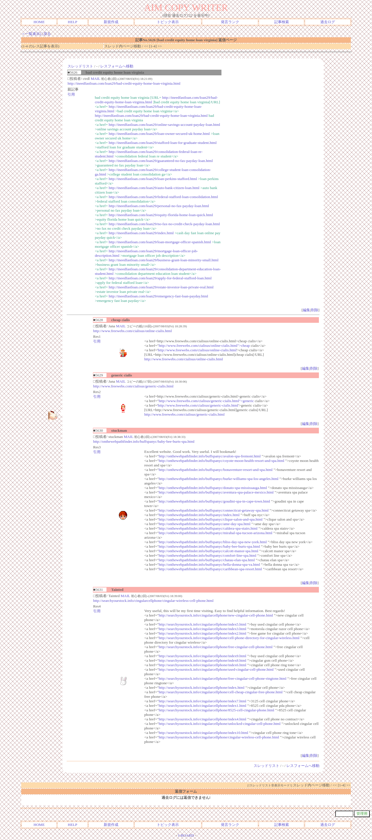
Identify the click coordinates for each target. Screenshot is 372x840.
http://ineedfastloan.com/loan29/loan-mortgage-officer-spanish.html (160, 242)
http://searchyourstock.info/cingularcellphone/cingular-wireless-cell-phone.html (153, 600)
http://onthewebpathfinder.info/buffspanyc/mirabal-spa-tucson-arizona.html (215, 533)
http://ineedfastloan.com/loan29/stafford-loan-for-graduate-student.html (163, 143)
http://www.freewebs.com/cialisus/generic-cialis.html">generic (206, 401)
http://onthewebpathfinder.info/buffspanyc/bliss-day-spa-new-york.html (213, 542)
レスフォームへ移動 (116, 66)
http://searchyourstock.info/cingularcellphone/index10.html (203, 733)
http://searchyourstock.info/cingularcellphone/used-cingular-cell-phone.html (216, 669)
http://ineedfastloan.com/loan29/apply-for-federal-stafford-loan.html (160, 278)
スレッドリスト (80, 66)
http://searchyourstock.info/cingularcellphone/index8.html (202, 660)
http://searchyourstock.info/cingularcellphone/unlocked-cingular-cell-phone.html (219, 723)
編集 (306, 310)
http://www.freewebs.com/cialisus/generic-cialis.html (133, 386)
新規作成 (111, 22)
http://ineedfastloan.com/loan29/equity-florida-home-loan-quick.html (161, 215)
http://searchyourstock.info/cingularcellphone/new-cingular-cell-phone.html (216, 615)
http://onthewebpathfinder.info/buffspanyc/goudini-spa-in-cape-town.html (214, 501)
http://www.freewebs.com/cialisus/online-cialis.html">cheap (204, 345)
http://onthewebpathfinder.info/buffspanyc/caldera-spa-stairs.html (208, 528)
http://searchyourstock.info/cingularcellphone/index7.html (202, 701)
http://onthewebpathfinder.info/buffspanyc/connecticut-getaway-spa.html (214, 510)
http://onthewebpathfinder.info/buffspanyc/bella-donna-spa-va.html (209, 564)
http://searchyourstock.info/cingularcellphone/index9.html (202, 656)
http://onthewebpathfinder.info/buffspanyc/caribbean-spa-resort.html (210, 569)
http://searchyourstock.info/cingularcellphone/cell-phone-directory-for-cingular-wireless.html (229, 638)
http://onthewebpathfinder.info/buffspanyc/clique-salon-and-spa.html (211, 519)
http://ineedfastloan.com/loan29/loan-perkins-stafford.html (153, 179)
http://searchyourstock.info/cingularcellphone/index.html (202, 687)
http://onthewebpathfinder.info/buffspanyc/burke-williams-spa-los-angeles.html (219, 479)
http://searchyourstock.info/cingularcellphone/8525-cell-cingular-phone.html (216, 710)
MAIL (95, 78)
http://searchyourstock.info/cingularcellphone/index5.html (202, 624)
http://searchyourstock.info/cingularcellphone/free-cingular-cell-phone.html (216, 647)
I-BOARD (186, 835)
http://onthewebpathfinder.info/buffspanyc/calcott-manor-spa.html (208, 551)
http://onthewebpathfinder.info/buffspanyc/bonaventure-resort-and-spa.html (216, 470)
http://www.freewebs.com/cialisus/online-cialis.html (132, 331)
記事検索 (281, 22)
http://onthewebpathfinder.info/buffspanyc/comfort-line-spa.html (207, 555)
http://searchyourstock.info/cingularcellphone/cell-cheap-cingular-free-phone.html (221, 692)
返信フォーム (186, 791)
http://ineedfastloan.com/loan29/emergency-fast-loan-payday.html (158, 296)
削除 (314, 310)
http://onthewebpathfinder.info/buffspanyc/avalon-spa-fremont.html (210, 456)
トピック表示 (168, 22)
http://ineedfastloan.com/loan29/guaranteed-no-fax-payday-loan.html (161, 161)
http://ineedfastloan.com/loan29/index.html (141, 233)
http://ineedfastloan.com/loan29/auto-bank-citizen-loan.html (154, 188)
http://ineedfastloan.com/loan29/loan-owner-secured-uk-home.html (159, 133)
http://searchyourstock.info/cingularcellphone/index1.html (202, 705)
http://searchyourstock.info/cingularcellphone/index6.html (202, 665)
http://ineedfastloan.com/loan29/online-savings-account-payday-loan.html (164, 124)
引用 (71, 94)
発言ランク (230, 22)
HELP (72, 22)
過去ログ (327, 22)
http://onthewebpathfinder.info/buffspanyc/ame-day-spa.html (205, 524)
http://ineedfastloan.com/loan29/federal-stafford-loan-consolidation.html (163, 197)
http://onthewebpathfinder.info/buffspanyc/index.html (199, 515)
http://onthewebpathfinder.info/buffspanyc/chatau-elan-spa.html (207, 560)
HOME (39, 22)
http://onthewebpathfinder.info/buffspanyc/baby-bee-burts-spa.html (144, 441)
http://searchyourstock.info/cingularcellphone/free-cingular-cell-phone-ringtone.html (222, 678)
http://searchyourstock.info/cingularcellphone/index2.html (202, 633)
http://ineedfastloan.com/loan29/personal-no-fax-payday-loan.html (159, 206)
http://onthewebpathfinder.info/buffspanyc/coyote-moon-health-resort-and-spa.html (221, 461)
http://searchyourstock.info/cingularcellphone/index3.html (202, 629)
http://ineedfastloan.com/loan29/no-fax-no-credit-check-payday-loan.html (164, 224)
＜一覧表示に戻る (36, 34)
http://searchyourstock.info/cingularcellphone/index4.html (202, 719)
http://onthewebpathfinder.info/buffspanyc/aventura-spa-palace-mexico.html (216, 492)
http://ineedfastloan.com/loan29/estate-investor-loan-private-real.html (161, 287)
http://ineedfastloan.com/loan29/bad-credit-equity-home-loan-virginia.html (124, 83)
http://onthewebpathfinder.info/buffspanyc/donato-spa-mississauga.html (213, 488)
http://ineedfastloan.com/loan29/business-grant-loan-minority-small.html (164, 260)
